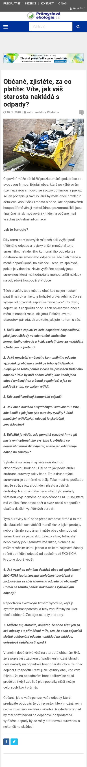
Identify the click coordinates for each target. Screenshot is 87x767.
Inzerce (30, 3)
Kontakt (47, 3)
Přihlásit (77, 8)
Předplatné (11, 3)
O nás (62, 3)
